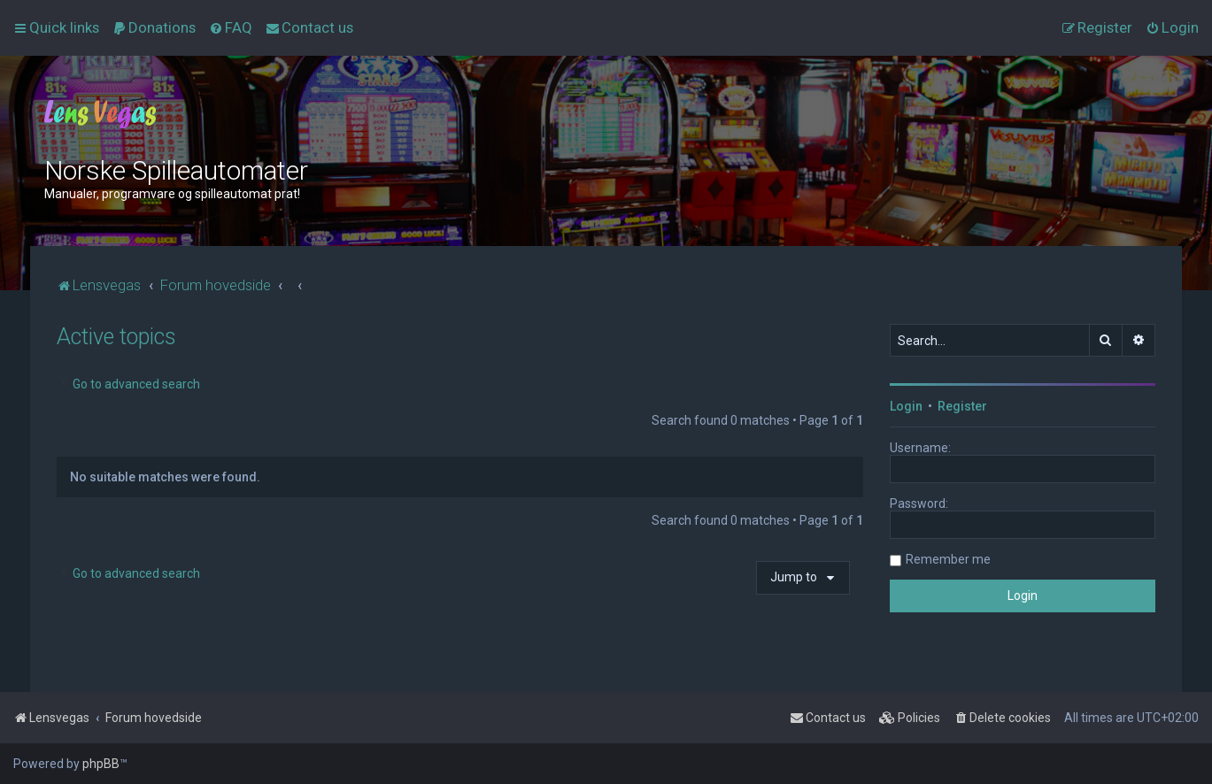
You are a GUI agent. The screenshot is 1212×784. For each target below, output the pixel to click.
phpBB (101, 764)
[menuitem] (154, 27)
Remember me (948, 559)
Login (906, 406)
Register (962, 406)
